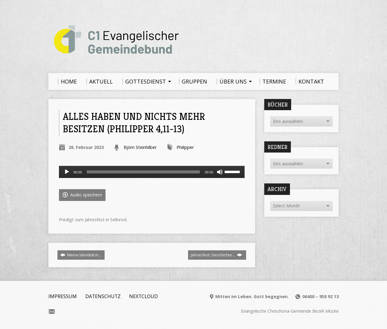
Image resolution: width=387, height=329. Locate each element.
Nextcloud (143, 296)
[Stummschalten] (220, 172)
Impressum (62, 296)
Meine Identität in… (81, 255)
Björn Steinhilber (140, 147)
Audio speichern (82, 195)
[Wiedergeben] (67, 172)
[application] (152, 172)
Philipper (185, 147)
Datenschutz (103, 296)
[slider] (143, 171)
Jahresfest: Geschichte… (216, 255)
